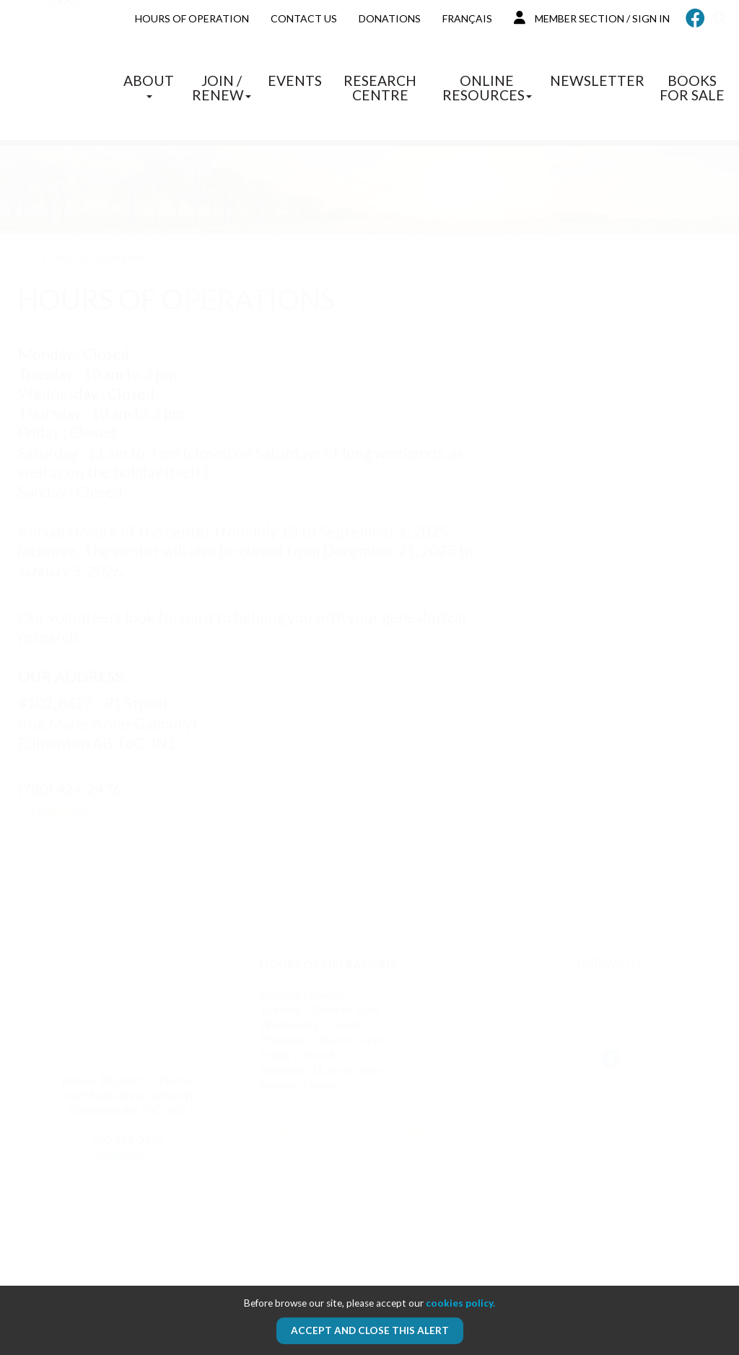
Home (22, 256)
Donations (390, 18)
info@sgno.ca (63, 809)
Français (467, 18)
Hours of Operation (192, 18)
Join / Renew (221, 87)
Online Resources (487, 87)
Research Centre (380, 87)
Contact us (304, 18)
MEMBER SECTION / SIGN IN (592, 18)
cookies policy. (460, 1303)
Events (295, 80)
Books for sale (692, 87)
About (148, 85)
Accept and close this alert (370, 1330)
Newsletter (597, 80)
